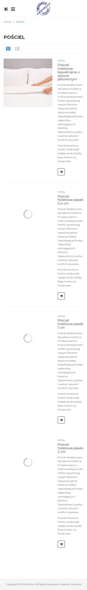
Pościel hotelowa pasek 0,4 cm (70, 200)
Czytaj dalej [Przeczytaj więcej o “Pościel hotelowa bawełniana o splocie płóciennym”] (61, 171)
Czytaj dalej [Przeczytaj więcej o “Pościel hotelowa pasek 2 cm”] (61, 544)
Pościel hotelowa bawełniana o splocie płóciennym (69, 72)
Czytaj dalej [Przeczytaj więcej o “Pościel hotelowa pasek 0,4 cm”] (61, 296)
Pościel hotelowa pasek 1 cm (70, 324)
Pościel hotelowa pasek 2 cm (70, 448)
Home (7, 21)
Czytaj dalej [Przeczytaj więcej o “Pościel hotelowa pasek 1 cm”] (61, 420)
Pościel (62, 60)
